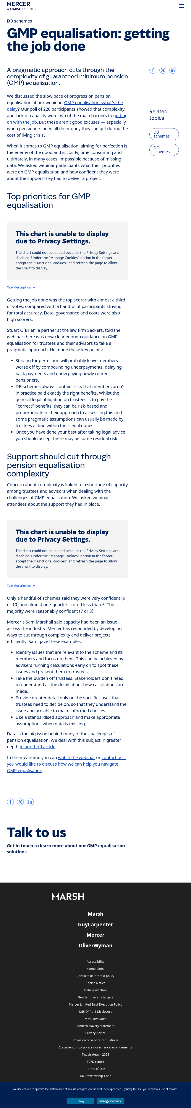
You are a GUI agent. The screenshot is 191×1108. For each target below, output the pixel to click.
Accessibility (95, 961)
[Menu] (181, 6)
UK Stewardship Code (95, 1076)
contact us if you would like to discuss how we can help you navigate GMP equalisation (66, 764)
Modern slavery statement (95, 1026)
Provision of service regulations (95, 1040)
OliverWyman (95, 945)
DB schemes (19, 21)
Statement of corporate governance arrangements (95, 1047)
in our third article (37, 747)
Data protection (95, 990)
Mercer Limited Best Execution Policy (95, 1004)
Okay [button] (81, 1101)
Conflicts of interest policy (95, 976)
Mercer (95, 934)
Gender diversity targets (95, 997)
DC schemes (162, 150)
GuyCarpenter (95, 924)
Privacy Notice (95, 1033)
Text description (19, 287)
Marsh (95, 913)
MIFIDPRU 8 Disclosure (95, 1011)
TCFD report (95, 1061)
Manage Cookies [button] (110, 1101)
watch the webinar (76, 758)
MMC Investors (96, 1019)
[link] (10, 802)
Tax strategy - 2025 (95, 1054)
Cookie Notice (95, 983)
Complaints (95, 969)
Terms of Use (95, 1069)
